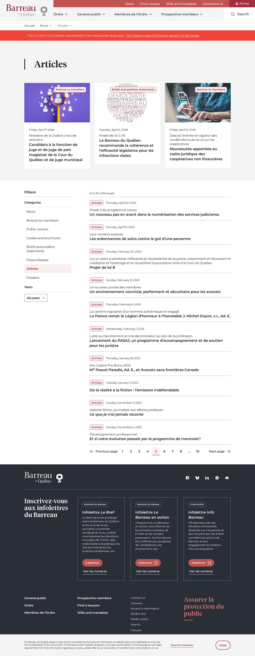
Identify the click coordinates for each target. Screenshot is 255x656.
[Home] (26, 10)
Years (28, 287)
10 (197, 451)
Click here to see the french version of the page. (163, 35)
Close (223, 645)
